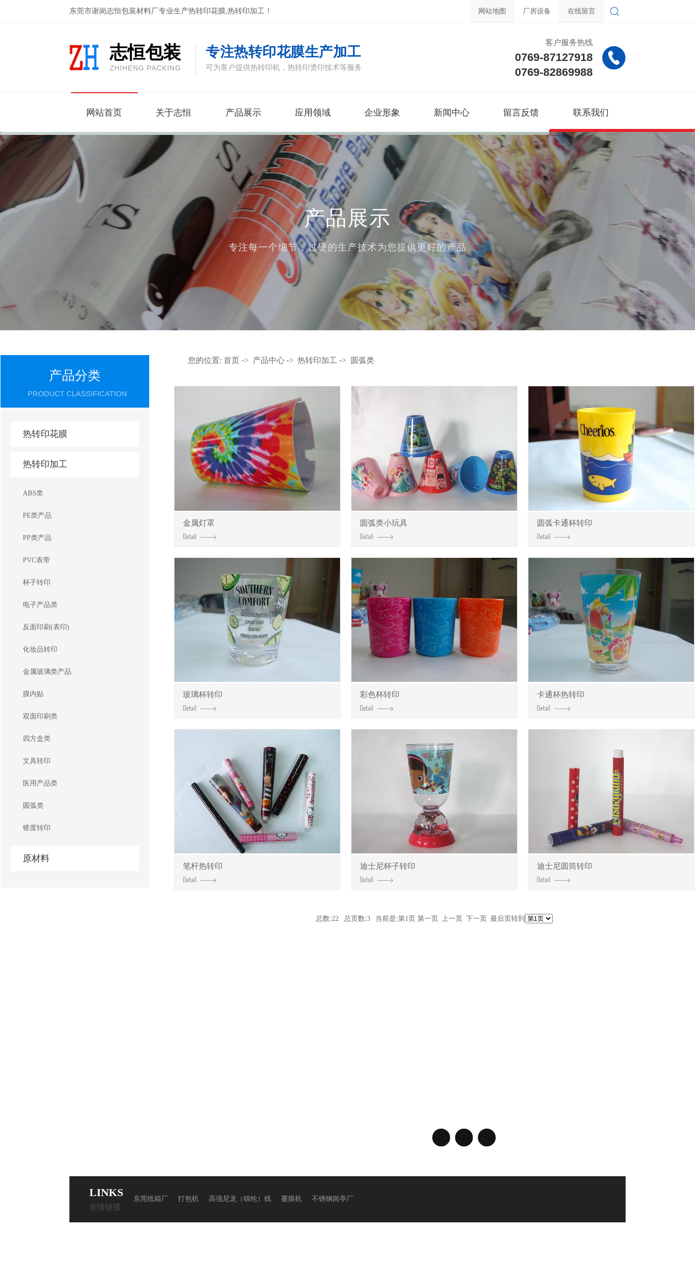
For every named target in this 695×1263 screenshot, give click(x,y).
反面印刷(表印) (46, 627)
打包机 (188, 1199)
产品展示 (243, 113)
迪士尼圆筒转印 (564, 872)
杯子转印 (37, 582)
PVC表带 (36, 560)
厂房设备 (537, 11)
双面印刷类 (40, 716)
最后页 (500, 918)
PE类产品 (37, 515)
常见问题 (201, 1094)
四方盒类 (37, 738)
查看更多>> (146, 1109)
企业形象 (382, 113)
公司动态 (201, 1065)
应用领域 (313, 113)
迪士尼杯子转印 (387, 872)
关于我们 (89, 1045)
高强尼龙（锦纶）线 (240, 1199)
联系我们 (591, 113)
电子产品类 (40, 604)
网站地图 (492, 11)
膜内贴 (33, 694)
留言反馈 (521, 113)
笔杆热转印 (203, 872)
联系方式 (259, 1065)
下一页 (476, 918)
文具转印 (37, 761)
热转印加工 (45, 464)
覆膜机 (291, 1199)
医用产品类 (40, 783)
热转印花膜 (45, 434)
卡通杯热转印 (560, 700)
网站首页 (104, 113)
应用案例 (84, 1079)
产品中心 (269, 360)
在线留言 (581, 11)
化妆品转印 (40, 649)
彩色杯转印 (380, 700)
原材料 (36, 858)
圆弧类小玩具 (383, 529)
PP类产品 (37, 537)
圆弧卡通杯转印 (564, 529)
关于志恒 (173, 113)
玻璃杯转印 (203, 700)
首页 (231, 360)
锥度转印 (37, 828)
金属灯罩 (199, 529)
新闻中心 (451, 113)
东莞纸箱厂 (150, 1199)
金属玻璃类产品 (47, 671)
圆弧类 (33, 805)
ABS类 (33, 493)
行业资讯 (201, 1079)
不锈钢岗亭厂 (332, 1199)
